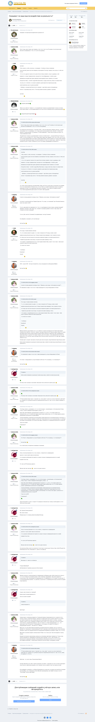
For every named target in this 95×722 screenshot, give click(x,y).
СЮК (83, 26)
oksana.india (74, 23)
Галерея (30, 8)
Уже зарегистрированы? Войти (71, 3)
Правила (35, 8)
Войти (50, 699)
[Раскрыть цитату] (21, 122)
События (24, 8)
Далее (14, 25)
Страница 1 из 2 (22, 25)
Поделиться (51, 20)
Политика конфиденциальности (44, 720)
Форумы (19, 9)
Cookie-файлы (55, 720)
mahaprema (74, 26)
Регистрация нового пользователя (24, 701)
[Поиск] (72, 8)
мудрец (83, 23)
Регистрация (83, 3)
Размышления (23, 20)
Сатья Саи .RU (12, 8)
